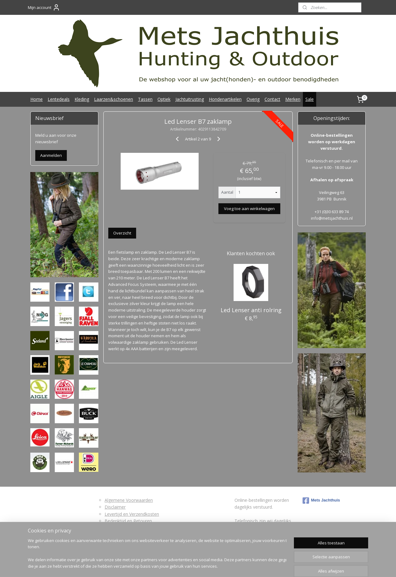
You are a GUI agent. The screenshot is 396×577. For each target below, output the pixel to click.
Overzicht (122, 233)
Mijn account (44, 7)
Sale (309, 99)
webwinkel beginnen (211, 565)
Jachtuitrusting (189, 99)
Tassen (145, 99)
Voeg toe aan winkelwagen (249, 208)
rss (188, 565)
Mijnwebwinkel (265, 565)
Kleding (82, 99)
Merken (292, 99)
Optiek (163, 99)
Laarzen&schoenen (113, 99)
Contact (272, 99)
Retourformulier (120, 528)
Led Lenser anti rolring (250, 310)
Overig (253, 99)
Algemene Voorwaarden (129, 500)
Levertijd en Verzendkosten (132, 514)
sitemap (175, 565)
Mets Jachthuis (321, 500)
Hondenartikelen (225, 99)
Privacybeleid (118, 535)
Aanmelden (51, 155)
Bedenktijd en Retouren (128, 521)
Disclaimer (115, 507)
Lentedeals (59, 99)
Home (36, 99)
